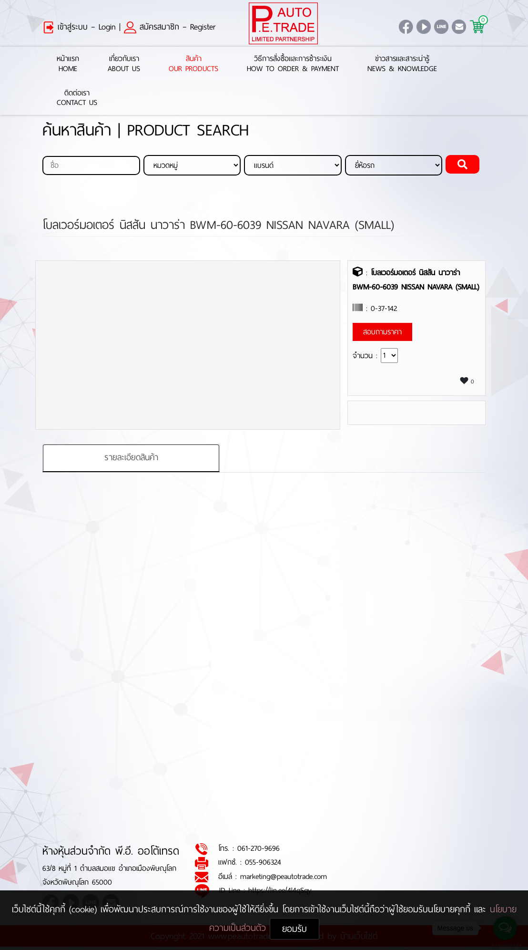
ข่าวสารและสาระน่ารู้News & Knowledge (402, 64)
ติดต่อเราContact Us (77, 98)
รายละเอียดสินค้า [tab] (131, 457)
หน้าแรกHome (68, 64)
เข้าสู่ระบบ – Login (79, 27)
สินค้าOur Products (193, 64)
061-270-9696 (258, 848)
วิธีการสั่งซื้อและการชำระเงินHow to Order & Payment (293, 64)
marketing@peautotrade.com (283, 876)
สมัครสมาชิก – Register (169, 27)
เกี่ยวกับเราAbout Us (124, 64)
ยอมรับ (294, 929)
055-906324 (263, 862)
